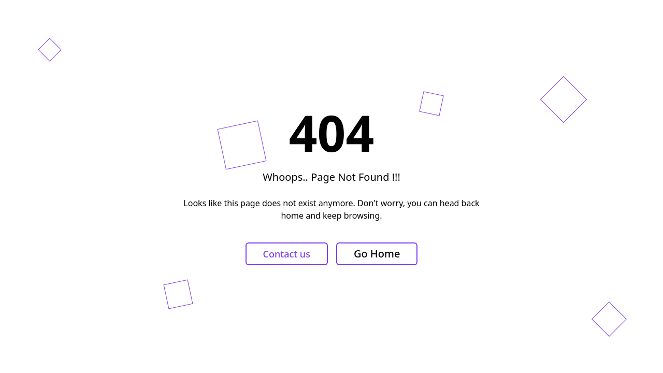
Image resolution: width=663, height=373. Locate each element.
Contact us (286, 254)
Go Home (377, 254)
